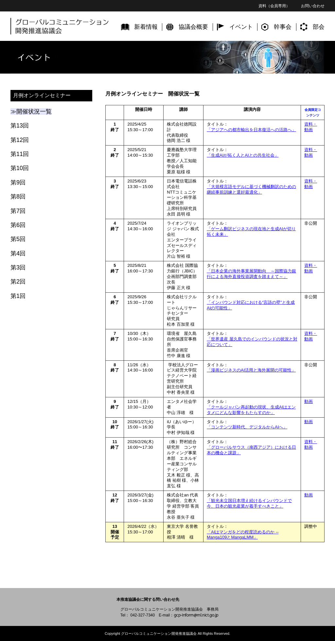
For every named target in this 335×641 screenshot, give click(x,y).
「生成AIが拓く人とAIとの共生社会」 (243, 155)
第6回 (18, 225)
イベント (241, 27)
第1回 (18, 296)
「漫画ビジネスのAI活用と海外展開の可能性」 (251, 370)
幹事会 (282, 27)
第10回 (19, 168)
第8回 (18, 196)
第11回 (19, 154)
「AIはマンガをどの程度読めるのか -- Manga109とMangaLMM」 (243, 534)
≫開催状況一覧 (31, 111)
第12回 (19, 140)
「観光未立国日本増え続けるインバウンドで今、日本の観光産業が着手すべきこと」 (249, 503)
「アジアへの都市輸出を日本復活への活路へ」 (251, 129)
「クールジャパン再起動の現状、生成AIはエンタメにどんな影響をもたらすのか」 (251, 410)
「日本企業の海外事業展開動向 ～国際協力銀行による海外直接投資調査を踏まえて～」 (251, 274)
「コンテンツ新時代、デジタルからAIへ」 (247, 426)
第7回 (18, 211)
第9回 (18, 182)
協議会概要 (193, 27)
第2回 (18, 281)
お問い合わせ (313, 6)
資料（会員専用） (274, 6)
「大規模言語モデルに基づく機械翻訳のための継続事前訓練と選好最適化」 (251, 189)
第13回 (19, 125)
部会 (319, 27)
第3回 (18, 267)
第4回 (18, 253)
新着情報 (146, 27)
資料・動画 (310, 127)
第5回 (18, 239)
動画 (308, 401)
